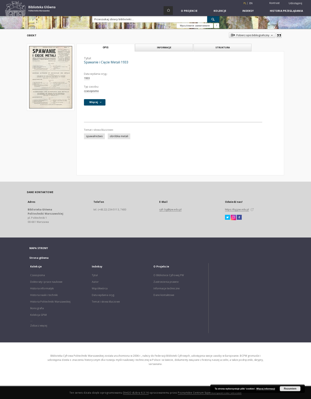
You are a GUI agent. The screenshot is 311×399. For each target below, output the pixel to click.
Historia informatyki (42, 288)
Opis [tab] (105, 47)
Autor (95, 282)
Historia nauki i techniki (44, 295)
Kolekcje (220, 11)
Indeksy (248, 11)
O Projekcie (189, 11)
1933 (87, 78)
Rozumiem (290, 388)
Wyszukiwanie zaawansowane (195, 25)
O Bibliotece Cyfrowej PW (168, 275)
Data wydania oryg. (103, 295)
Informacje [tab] (164, 47)
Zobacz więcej (38, 325)
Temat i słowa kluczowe (106, 301)
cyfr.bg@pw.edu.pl (170, 209)
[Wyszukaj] (213, 19)
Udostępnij (295, 3)
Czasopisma (37, 275)
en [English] (251, 3)
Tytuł (95, 275)
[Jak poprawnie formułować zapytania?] (216, 25)
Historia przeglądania (286, 11)
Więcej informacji (265, 388)
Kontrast (274, 3)
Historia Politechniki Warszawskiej (50, 301)
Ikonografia (37, 308)
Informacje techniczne (166, 288)
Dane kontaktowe (163, 295)
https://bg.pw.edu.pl (237, 209)
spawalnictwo (94, 136)
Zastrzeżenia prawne (165, 282)
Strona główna (39, 258)
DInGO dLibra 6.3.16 (136, 392)
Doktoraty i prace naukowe (46, 282)
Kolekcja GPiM (38, 315)
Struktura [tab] (222, 47)
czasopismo (91, 91)
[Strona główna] (168, 10)
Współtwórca (100, 288)
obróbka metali (119, 136)
